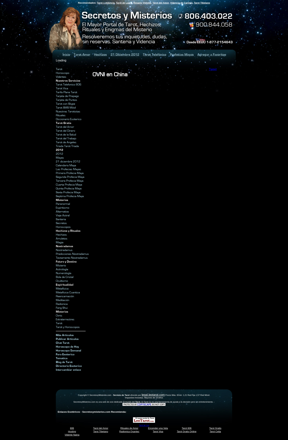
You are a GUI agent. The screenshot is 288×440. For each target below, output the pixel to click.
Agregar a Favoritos (211, 54)
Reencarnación (65, 296)
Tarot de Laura (124, 2)
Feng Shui (62, 307)
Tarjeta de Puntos (66, 99)
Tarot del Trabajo (66, 138)
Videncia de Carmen (181, 2)
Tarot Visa (62, 88)
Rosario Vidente (142, 2)
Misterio (61, 265)
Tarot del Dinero (65, 130)
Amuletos (61, 238)
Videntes (61, 76)
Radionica (62, 303)
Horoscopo (62, 73)
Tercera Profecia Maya (69, 180)
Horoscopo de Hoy (67, 346)
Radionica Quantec (129, 431)
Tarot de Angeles (66, 142)
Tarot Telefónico (154, 54)
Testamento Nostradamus (72, 257)
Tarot (59, 69)
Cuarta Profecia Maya (69, 184)
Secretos (61, 223)
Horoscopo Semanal (68, 350)
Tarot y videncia (106, 2)
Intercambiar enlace (68, 369)
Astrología (62, 269)
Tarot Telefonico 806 (68, 84)
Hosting (72, 431)
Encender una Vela (158, 428)
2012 (59, 153)
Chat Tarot (62, 342)
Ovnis (59, 315)
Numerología (63, 273)
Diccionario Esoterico (68, 119)
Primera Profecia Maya (70, 173)
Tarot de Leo (144, 425)
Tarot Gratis (215, 428)
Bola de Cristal (64, 277)
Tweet (213, 69)
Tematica (61, 358)
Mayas (60, 157)
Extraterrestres (65, 319)
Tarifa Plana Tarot (66, 92)
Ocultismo (62, 280)
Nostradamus (64, 250)
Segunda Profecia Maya (70, 176)
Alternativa (62, 211)
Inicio (66, 54)
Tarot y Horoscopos (68, 327)
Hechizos (100, 54)
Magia (59, 242)
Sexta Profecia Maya (68, 192)
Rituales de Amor (129, 428)
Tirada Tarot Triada (67, 146)
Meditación (62, 300)
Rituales (61, 115)
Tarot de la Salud (66, 134)
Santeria (61, 219)
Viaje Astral (63, 215)
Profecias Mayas (182, 54)
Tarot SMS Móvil (66, 107)
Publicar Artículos (67, 339)
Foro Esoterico (65, 354)
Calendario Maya (66, 165)
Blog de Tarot (64, 362)
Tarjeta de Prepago (67, 96)
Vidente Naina (72, 434)
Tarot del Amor (161, 2)
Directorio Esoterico (69, 365)
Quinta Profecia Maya (69, 188)
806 (72, 428)
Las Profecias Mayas (68, 169)
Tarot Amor (82, 54)
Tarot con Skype (65, 103)
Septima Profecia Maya (70, 196)
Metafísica (62, 288)
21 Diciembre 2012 (125, 54)
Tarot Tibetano (202, 2)
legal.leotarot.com (153, 394)
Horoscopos (63, 226)
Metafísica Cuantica (68, 292)
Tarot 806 (186, 428)
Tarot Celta (215, 431)
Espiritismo (62, 207)
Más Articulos (65, 335)
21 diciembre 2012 (68, 161)
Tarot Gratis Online (187, 431)
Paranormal (63, 203)
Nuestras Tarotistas (68, 111)
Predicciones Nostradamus (72, 253)
